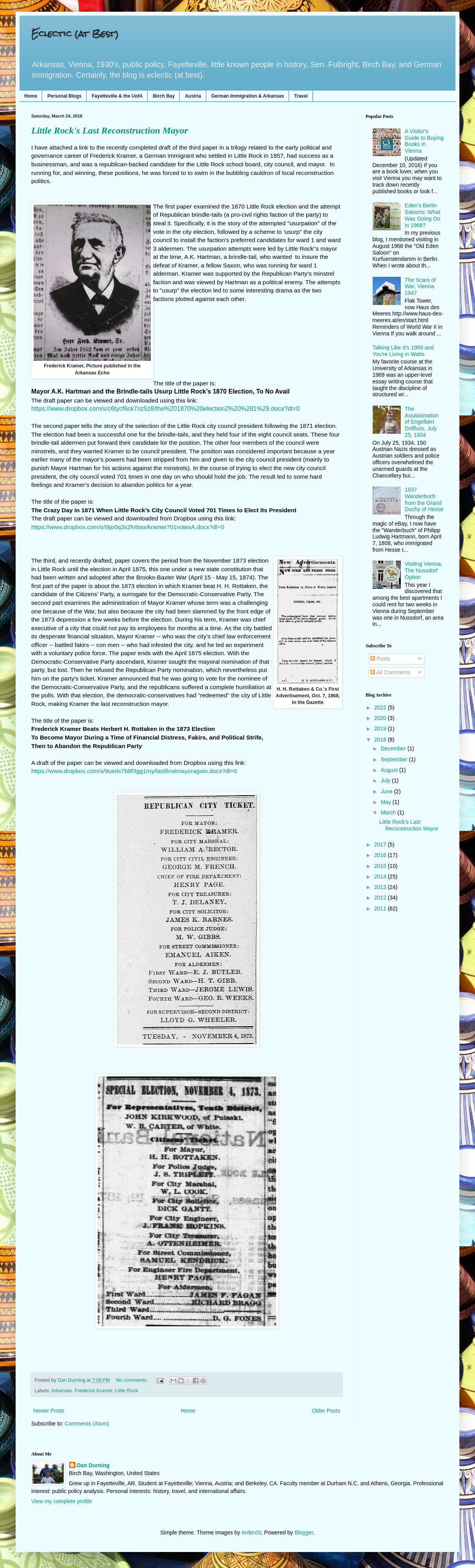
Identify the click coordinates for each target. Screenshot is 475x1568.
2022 (381, 707)
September (394, 759)
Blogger (304, 1532)
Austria (193, 96)
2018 (381, 739)
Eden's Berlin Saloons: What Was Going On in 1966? (422, 215)
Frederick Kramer (93, 1390)
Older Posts (326, 1411)
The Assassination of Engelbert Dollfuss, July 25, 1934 (421, 422)
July (386, 780)
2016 (381, 855)
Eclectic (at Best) (74, 33)
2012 (381, 897)
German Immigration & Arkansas (247, 96)
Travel (301, 96)
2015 (381, 866)
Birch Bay (164, 96)
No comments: (132, 1380)
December (393, 748)
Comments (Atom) (87, 1423)
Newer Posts (48, 1411)
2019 (381, 728)
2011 (381, 908)
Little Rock (126, 1390)
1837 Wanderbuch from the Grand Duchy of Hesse (424, 499)
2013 (381, 887)
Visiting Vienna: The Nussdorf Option (423, 570)
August (389, 770)
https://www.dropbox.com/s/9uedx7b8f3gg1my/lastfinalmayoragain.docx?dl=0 (134, 771)
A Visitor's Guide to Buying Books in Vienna (424, 141)
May (386, 802)
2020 (381, 718)
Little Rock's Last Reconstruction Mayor (109, 130)
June (387, 791)
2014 (381, 876)
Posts (380, 659)
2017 (381, 844)
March (388, 812)
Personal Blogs (64, 96)
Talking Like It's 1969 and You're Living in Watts (403, 350)
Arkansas (61, 1390)
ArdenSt (251, 1532)
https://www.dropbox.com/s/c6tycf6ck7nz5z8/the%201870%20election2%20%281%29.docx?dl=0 (165, 408)
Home (30, 96)
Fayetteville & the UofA (117, 96)
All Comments (390, 672)
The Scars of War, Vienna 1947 (420, 286)
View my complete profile (61, 1501)
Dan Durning (93, 1465)
